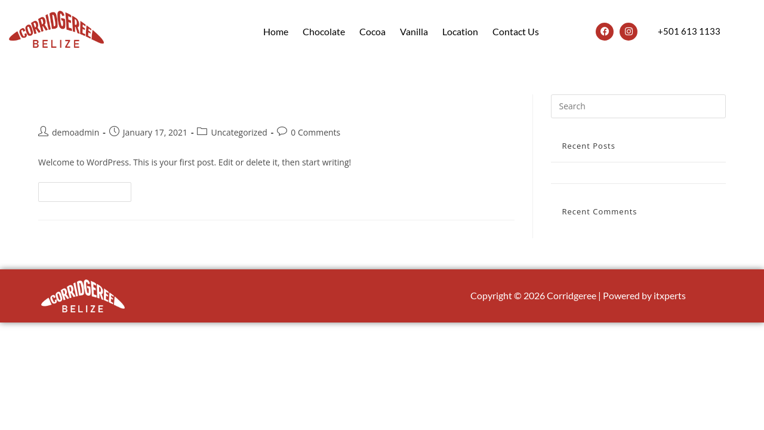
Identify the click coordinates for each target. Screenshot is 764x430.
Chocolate (324, 31)
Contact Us (515, 31)
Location (460, 31)
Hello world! (81, 104)
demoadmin (75, 132)
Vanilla (414, 31)
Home (275, 31)
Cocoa (372, 31)
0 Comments (315, 132)
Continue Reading (89, 189)
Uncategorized (239, 132)
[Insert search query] (638, 106)
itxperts (670, 295)
